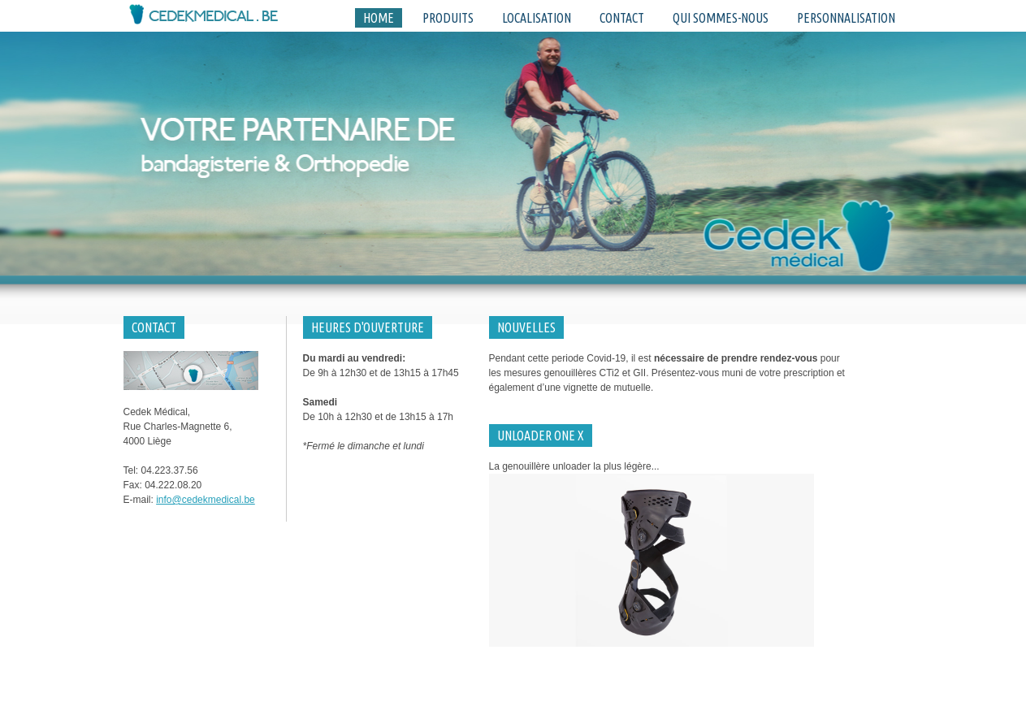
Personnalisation (846, 18)
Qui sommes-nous (720, 18)
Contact (622, 18)
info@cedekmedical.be (205, 499)
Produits (448, 18)
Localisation (536, 18)
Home (378, 18)
